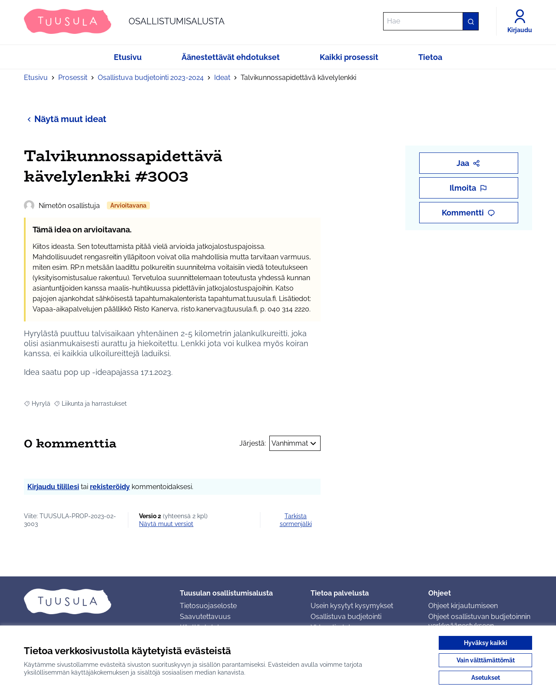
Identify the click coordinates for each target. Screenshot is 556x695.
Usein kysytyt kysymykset (352, 606)
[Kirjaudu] (519, 21)
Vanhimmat (294, 443)
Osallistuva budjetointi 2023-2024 (151, 77)
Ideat (222, 77)
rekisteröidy (110, 487)
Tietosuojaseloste (208, 606)
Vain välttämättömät (486, 660)
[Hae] (431, 21)
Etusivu (36, 77)
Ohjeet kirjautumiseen (463, 606)
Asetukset (485, 677)
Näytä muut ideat (65, 118)
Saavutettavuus (205, 616)
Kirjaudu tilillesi (53, 487)
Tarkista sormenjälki (296, 520)
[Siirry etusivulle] (124, 21)
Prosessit (72, 77)
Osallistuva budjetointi (346, 616)
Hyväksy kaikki (485, 642)
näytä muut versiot (166, 523)
